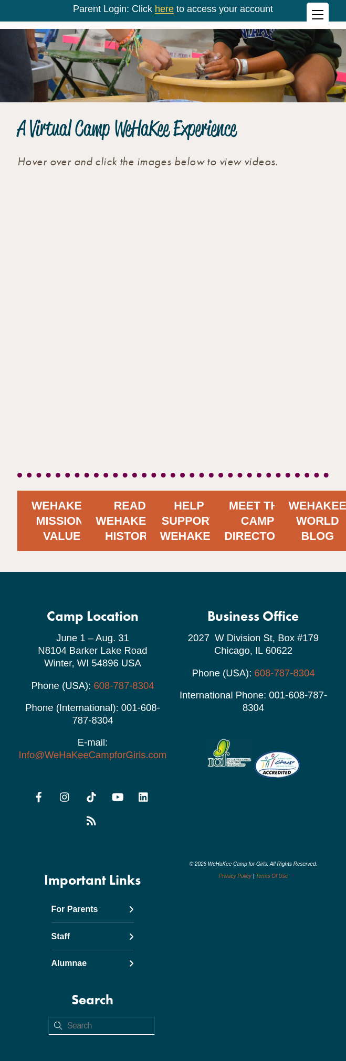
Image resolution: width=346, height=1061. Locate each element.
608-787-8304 (124, 685)
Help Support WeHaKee (189, 521)
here (164, 9)
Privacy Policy (235, 876)
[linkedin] (143, 795)
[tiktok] (91, 795)
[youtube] (117, 795)
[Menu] (318, 14)
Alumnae (92, 963)
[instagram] (65, 795)
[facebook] (38, 795)
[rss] (91, 818)
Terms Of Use (272, 876)
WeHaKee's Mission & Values (66, 521)
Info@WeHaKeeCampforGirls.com (93, 754)
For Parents (92, 909)
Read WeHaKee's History (130, 521)
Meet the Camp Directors (257, 521)
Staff (92, 936)
